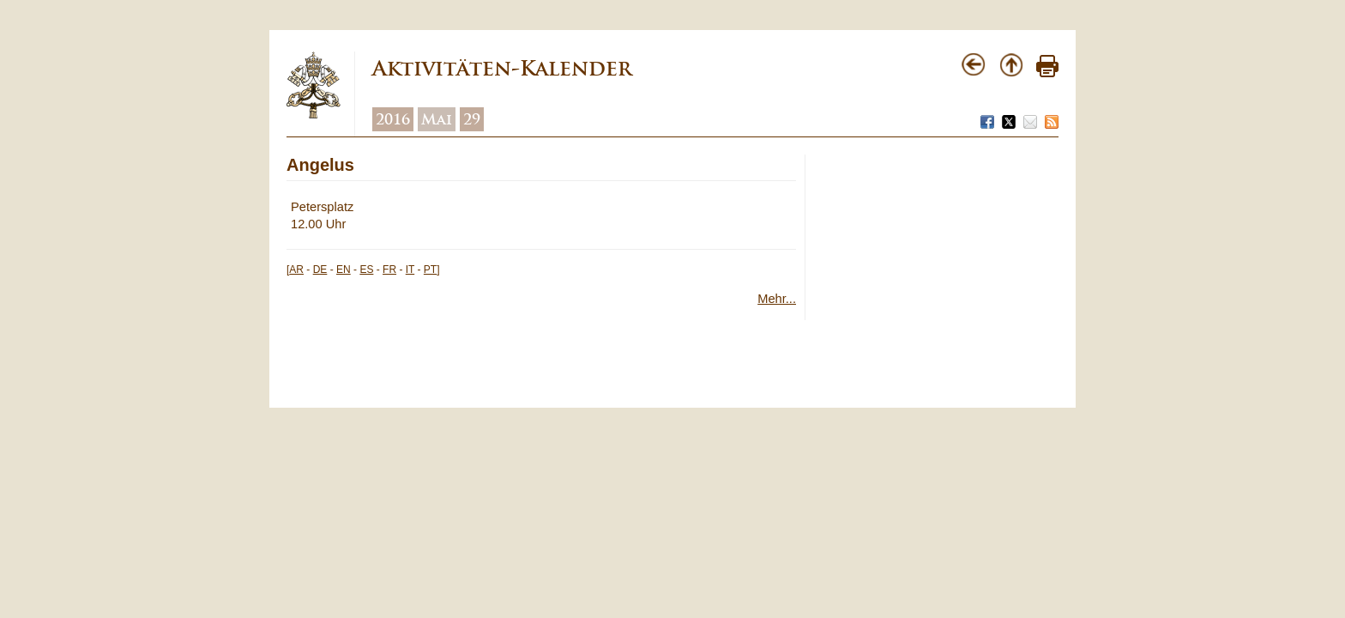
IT (410, 270)
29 (471, 119)
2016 (393, 119)
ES (366, 270)
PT (430, 270)
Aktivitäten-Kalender (501, 68)
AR (296, 270)
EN (343, 270)
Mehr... (776, 299)
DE (320, 270)
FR (389, 270)
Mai (436, 119)
